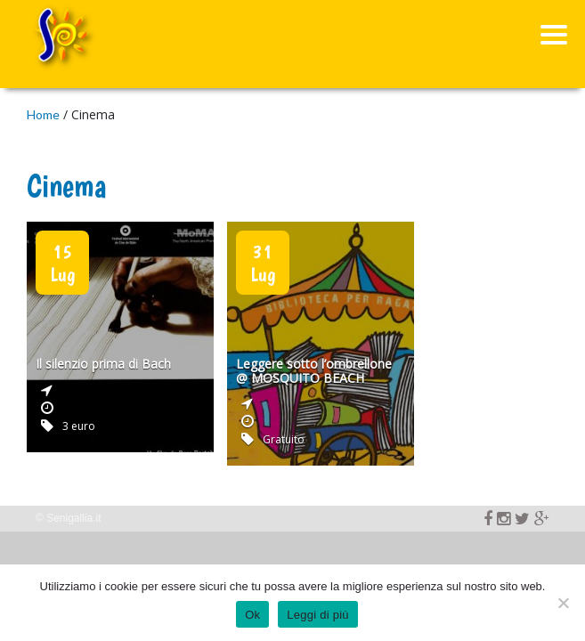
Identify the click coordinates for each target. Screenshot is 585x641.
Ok (252, 614)
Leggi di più (318, 614)
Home (43, 114)
